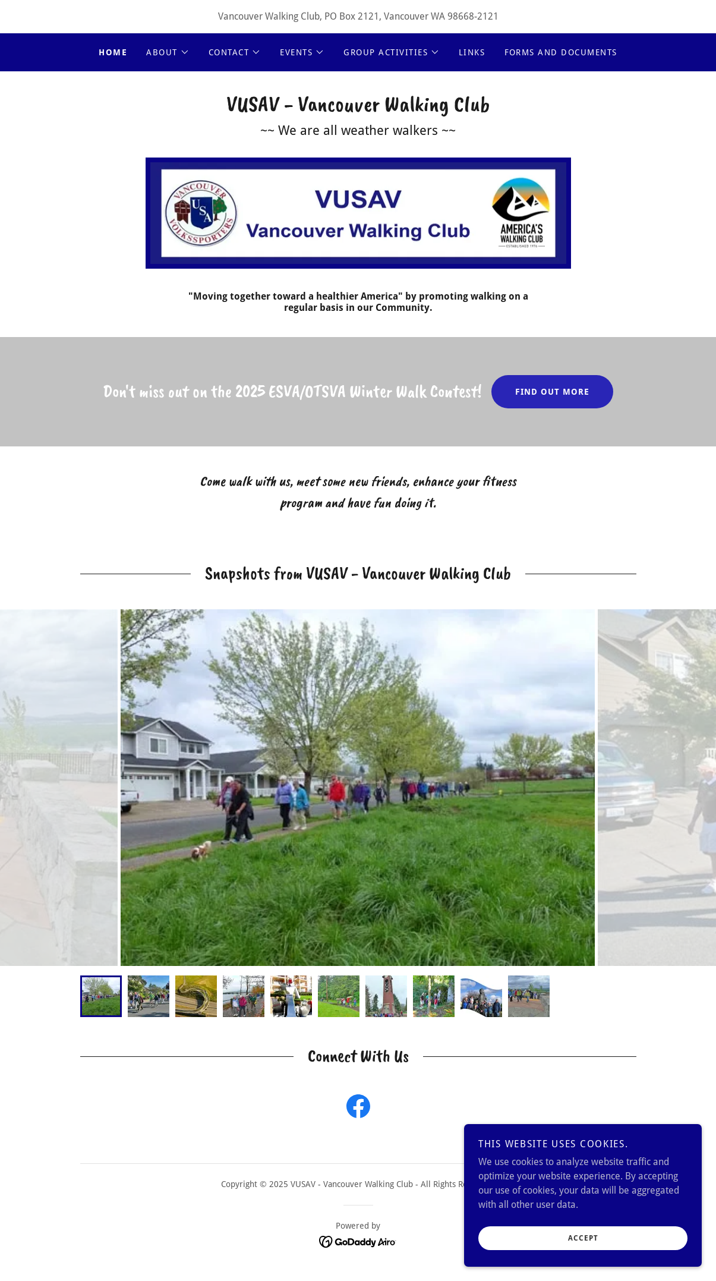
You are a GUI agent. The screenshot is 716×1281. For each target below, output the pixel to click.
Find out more (552, 391)
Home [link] (113, 52)
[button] (168, 52)
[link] (358, 108)
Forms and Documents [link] (560, 52)
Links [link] (472, 52)
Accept (583, 1238)
